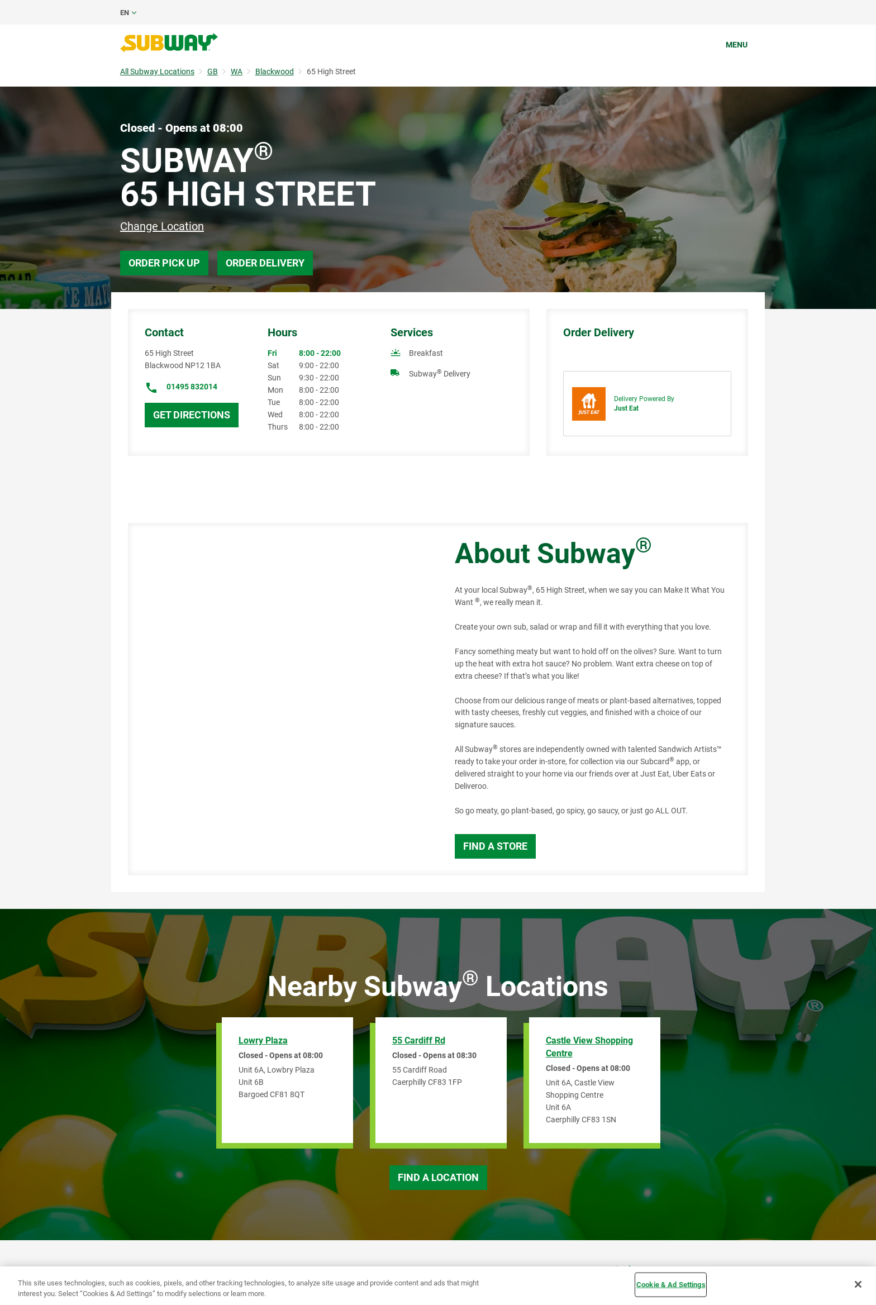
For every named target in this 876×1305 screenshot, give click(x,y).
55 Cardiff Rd (418, 1040)
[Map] (279, 699)
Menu (737, 44)
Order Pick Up (164, 263)
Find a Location (438, 1177)
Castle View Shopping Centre (589, 1047)
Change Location (162, 226)
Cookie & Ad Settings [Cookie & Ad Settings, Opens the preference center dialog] (671, 1284)
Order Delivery (265, 263)
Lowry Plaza (263, 1040)
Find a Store (495, 846)
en (124, 12)
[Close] (858, 1284)
